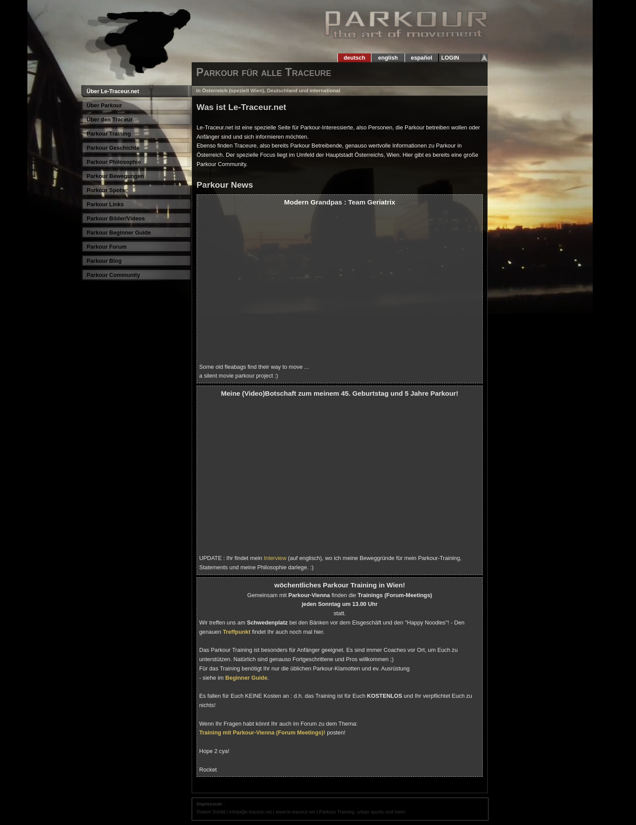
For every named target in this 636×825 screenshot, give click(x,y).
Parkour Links (105, 204)
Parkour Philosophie (114, 162)
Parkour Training (109, 134)
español (421, 57)
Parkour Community (113, 275)
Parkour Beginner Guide (119, 233)
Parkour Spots (106, 190)
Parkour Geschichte (113, 148)
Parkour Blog (104, 261)
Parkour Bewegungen (115, 176)
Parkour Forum (107, 247)
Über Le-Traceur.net (113, 91)
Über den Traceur (109, 120)
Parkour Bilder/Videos (116, 219)
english (388, 57)
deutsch (354, 57)
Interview (275, 558)
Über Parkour (104, 105)
